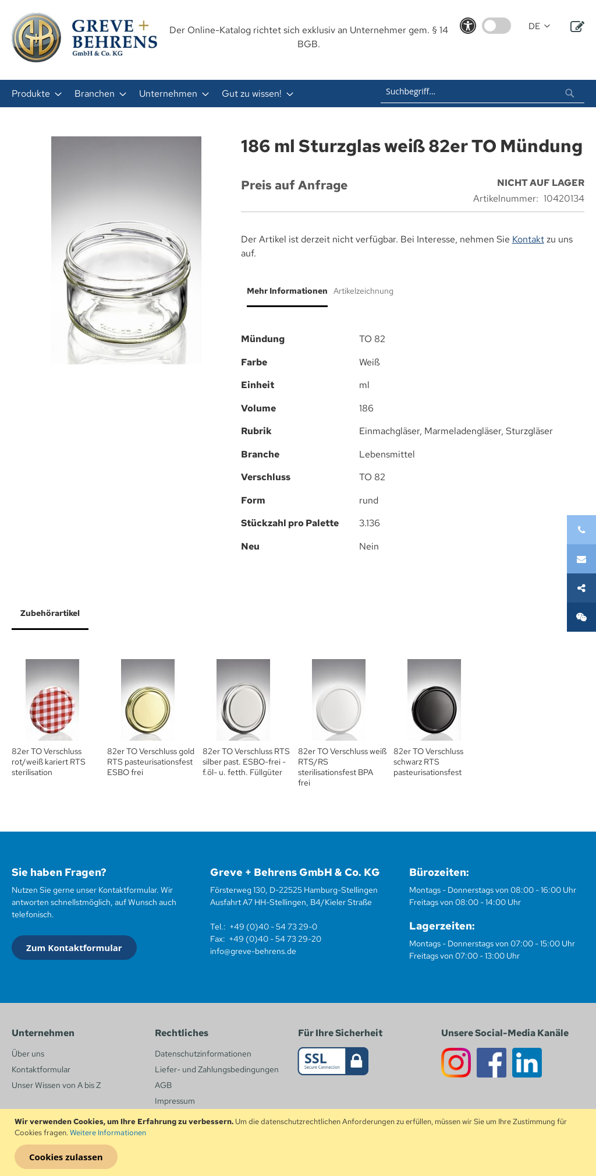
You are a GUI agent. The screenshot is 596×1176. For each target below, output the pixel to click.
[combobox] (482, 91)
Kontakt (528, 239)
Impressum (175, 1101)
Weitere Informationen (108, 1133)
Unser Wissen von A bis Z (56, 1085)
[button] (539, 26)
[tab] (284, 295)
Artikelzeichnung (363, 291)
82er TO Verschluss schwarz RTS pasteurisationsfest (428, 761)
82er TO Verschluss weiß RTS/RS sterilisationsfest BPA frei (342, 767)
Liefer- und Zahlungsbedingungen (217, 1069)
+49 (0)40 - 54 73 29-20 (275, 939)
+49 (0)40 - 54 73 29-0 (273, 926)
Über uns (28, 1053)
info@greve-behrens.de (253, 951)
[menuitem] (33, 93)
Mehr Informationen (287, 291)
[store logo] (84, 37)
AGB (163, 1085)
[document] (299, 1143)
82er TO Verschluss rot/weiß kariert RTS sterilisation (49, 761)
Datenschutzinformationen (203, 1053)
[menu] (175, 93)
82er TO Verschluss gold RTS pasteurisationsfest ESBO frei (150, 761)
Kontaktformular (41, 1069)
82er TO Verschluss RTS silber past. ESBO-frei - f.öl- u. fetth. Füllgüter (246, 761)
